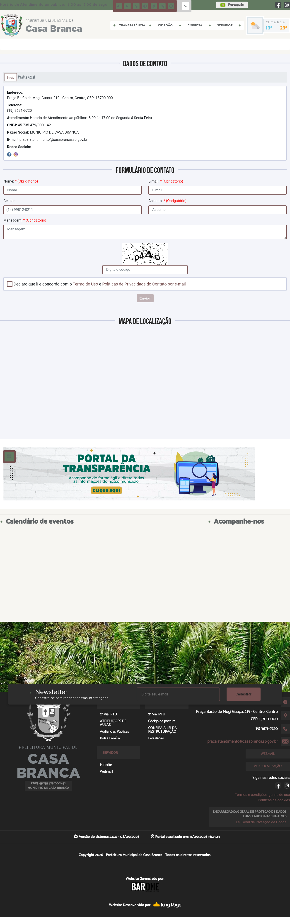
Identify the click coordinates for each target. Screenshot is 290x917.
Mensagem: (24, 220)
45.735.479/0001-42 (29, 125)
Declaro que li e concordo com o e (100, 284)
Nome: (20, 181)
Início (10, 77)
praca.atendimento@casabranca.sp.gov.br (47, 139)
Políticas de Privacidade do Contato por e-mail (144, 284)
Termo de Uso (85, 284)
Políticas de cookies (274, 800)
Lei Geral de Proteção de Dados (261, 822)
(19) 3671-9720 (19, 108)
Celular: (9, 201)
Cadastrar (243, 694)
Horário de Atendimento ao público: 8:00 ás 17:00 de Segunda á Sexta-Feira (79, 118)
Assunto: (167, 201)
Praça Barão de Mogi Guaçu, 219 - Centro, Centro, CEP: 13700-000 (60, 95)
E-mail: (165, 181)
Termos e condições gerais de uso (262, 795)
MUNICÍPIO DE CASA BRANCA (43, 132)
